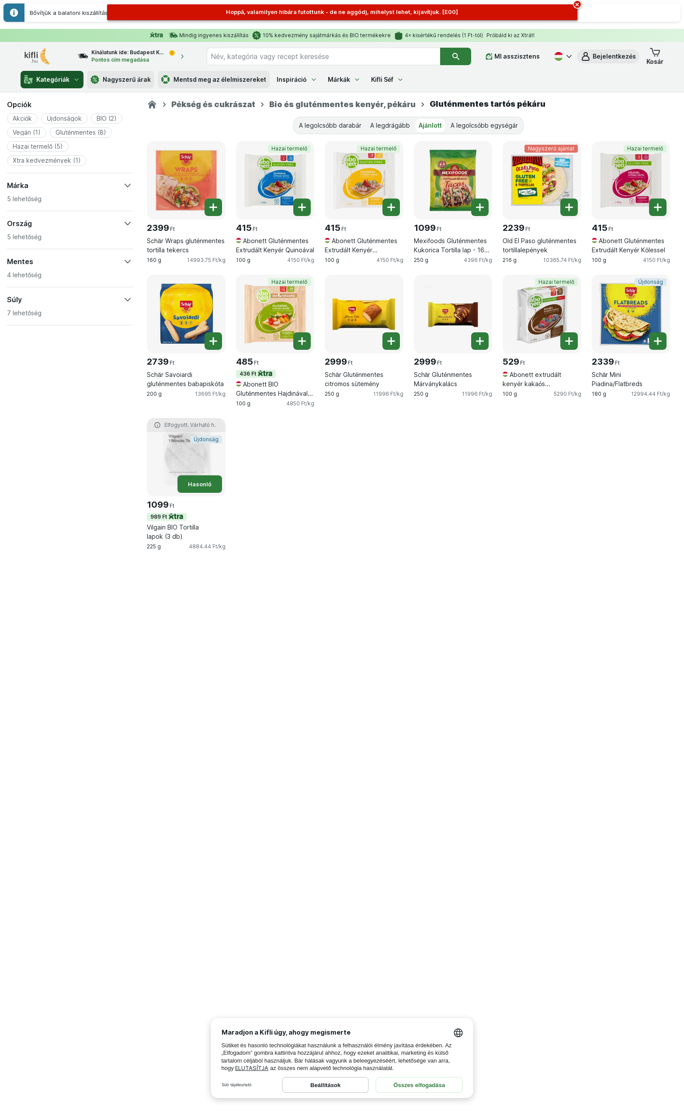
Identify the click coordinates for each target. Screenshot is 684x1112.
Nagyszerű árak (120, 79)
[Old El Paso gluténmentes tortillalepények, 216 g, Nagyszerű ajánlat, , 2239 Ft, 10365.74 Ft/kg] (542, 180)
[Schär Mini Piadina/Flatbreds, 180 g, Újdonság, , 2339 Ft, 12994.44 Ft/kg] (631, 314)
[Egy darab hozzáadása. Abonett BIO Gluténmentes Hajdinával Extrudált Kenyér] (302, 341)
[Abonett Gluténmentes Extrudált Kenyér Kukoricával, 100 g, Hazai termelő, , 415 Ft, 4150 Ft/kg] (364, 180)
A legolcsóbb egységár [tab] (484, 125)
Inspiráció (297, 79)
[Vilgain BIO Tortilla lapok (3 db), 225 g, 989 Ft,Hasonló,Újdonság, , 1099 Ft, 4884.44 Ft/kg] (186, 457)
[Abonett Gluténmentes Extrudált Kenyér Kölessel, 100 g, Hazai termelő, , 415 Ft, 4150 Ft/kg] (631, 180)
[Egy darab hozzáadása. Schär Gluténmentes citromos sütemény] (391, 341)
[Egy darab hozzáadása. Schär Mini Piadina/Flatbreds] (658, 341)
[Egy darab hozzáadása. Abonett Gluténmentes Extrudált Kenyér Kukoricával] (391, 207)
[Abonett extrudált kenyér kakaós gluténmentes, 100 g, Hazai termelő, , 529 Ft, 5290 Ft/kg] (542, 314)
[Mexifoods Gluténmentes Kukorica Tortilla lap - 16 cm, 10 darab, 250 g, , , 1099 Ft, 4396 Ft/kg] (453, 180)
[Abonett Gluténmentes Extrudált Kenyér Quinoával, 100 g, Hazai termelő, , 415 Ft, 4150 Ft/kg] (275, 180)
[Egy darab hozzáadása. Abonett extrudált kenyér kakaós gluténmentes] (569, 341)
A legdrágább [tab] (390, 125)
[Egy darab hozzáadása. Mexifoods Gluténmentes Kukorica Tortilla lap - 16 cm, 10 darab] (480, 207)
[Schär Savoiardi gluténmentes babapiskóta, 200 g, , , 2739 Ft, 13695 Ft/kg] (186, 314)
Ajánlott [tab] (430, 125)
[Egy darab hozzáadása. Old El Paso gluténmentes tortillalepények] (569, 207)
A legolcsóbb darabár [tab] (330, 125)
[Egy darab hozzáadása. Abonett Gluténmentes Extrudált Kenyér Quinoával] (302, 207)
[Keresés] (455, 56)
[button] (608, 56)
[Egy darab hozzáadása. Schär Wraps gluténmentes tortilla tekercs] (213, 207)
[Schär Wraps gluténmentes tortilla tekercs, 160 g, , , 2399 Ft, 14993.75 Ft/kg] (186, 180)
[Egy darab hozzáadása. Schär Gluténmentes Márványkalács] (480, 341)
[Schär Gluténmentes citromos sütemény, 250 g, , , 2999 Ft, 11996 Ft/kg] (364, 314)
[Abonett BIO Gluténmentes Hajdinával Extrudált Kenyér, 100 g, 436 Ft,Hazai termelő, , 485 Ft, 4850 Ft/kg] (275, 314)
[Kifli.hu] (152, 104)
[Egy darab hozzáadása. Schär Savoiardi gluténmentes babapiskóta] (213, 341)
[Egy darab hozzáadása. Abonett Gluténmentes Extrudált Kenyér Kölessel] (658, 207)
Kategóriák (52, 79)
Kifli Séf (387, 79)
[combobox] (324, 56)
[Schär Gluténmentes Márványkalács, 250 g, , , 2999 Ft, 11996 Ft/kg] (453, 314)
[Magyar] (562, 56)
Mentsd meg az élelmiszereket (213, 79)
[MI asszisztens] (513, 56)
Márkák (344, 79)
